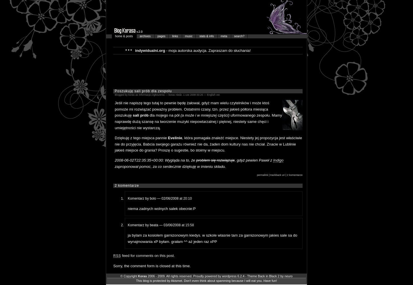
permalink (262, 175)
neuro (289, 276)
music (189, 36)
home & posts (124, 36)
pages (161, 36)
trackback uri (277, 175)
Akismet (176, 280)
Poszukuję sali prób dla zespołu (143, 91)
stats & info (207, 36)
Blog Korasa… (206, 17)
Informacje (145, 94)
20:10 (187, 198)
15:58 (189, 225)
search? (239, 36)
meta (224, 36)
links (175, 36)
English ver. (214, 94)
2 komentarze (295, 175)
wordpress (229, 276)
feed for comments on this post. (144, 255)
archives (145, 36)
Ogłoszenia (158, 94)
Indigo (278, 160)
